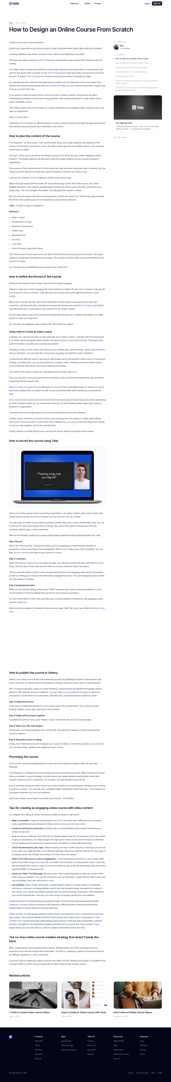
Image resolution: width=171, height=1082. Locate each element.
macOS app (66, 1041)
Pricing (97, 3)
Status (144, 1054)
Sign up (157, 3)
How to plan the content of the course (132, 59)
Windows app (67, 1045)
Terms (130, 1073)
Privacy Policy (142, 1073)
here (24, 602)
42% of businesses (57, 73)
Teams (87, 3)
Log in (147, 3)
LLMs (160, 1073)
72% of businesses (35, 76)
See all (38, 1059)
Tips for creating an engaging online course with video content (137, 82)
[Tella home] (14, 3)
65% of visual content (88, 305)
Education (91, 1045)
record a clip (19, 552)
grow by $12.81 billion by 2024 (61, 85)
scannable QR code (45, 862)
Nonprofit (91, 1050)
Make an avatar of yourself (21, 387)
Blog (11, 23)
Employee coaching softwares (23, 904)
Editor (37, 1045)
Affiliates (143, 1045)
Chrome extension (69, 1050)
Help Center (120, 1041)
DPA (153, 1073)
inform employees (46, 60)
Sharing (38, 1050)
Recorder (39, 1041)
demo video (99, 608)
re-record (67, 692)
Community (120, 1050)
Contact (143, 1050)
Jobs (142, 1041)
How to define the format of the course (132, 63)
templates (100, 349)
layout (57, 820)
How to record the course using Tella (131, 67)
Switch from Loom (121, 1054)
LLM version (120, 137)
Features (75, 3)
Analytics (39, 1054)
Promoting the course (125, 76)
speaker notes (47, 880)
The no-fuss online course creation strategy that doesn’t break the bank (137, 89)
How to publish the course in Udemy (131, 72)
